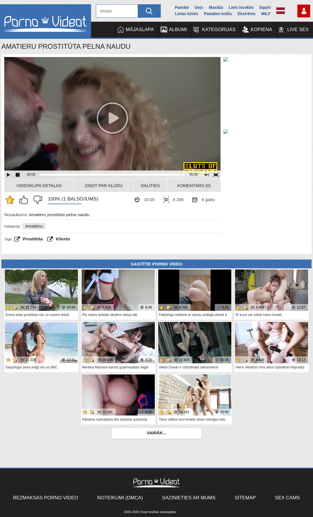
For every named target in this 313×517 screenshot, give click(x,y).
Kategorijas (219, 29)
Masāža (216, 7)
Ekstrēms (247, 13)
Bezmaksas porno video (45, 497)
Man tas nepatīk (36, 200)
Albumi (178, 29)
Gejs (199, 7)
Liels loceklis (241, 7)
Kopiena (261, 29)
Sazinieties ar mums (188, 497)
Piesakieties (303, 11)
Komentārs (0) (194, 185)
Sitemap (245, 497)
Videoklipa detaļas (38, 185)
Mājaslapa (140, 29)
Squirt (265, 7)
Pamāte (182, 7)
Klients (63, 238)
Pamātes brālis (218, 13)
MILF (266, 13)
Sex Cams (287, 497)
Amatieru (33, 226)
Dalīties (150, 185)
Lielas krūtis (186, 13)
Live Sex (298, 29)
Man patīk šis (25, 200)
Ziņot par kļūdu (104, 185)
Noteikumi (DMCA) (120, 497)
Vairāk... (156, 432)
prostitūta (33, 238)
